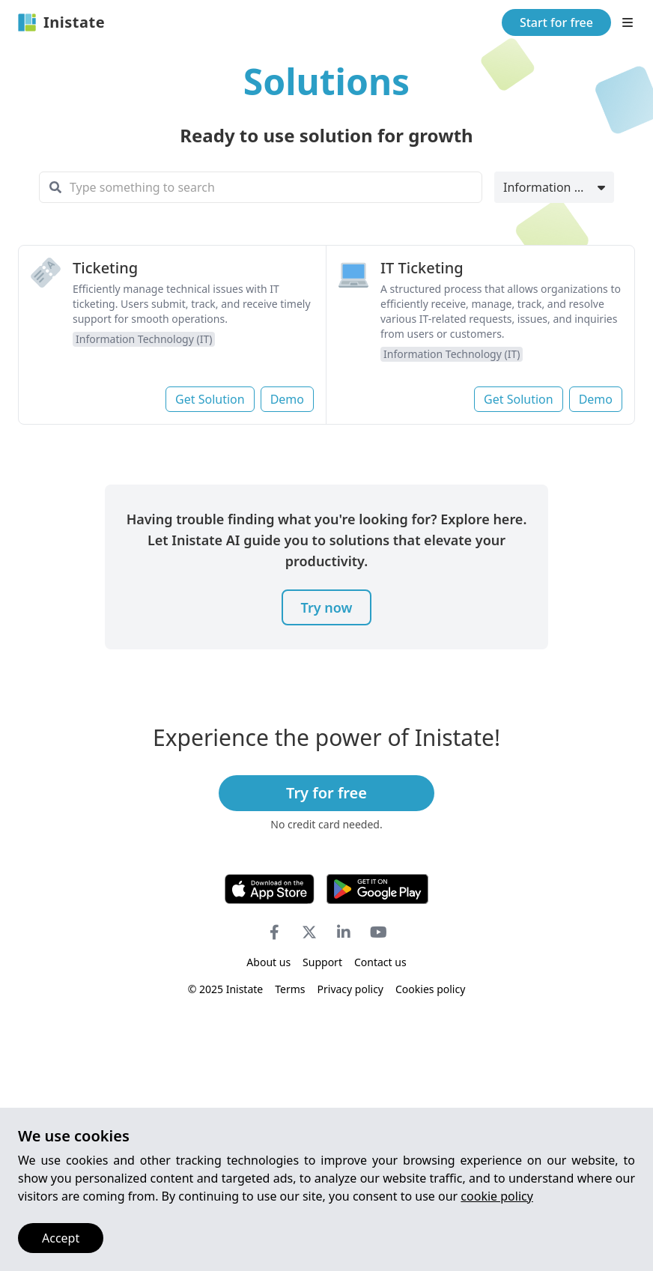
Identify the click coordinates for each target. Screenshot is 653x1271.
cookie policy (497, 1196)
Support (322, 962)
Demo (287, 399)
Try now (327, 607)
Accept (60, 1238)
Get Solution (210, 399)
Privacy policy (351, 989)
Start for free (556, 22)
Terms (290, 989)
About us (268, 962)
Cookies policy (430, 989)
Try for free (326, 793)
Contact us (380, 962)
